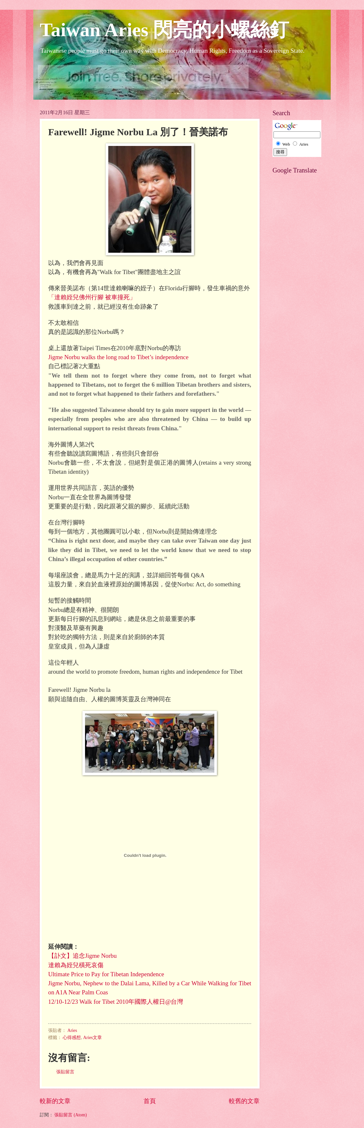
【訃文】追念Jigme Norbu (82, 955)
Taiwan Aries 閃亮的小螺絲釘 (164, 29)
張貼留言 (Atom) (70, 1114)
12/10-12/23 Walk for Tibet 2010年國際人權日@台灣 (115, 1001)
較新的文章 (55, 1101)
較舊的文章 (244, 1101)
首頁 (150, 1101)
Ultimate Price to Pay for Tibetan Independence (106, 974)
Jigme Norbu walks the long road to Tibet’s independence (118, 357)
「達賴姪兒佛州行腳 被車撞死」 (92, 297)
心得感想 (72, 1037)
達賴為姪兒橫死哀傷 (75, 965)
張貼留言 (65, 1071)
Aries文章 (92, 1037)
